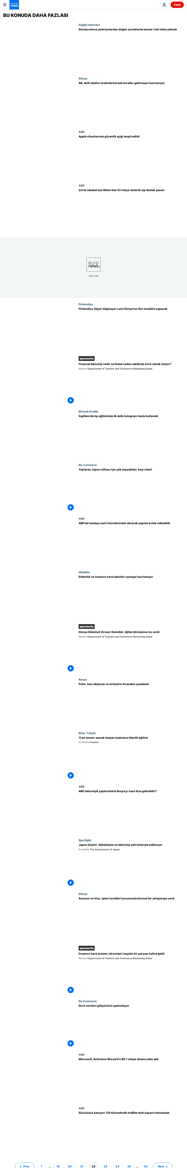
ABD (82, 131)
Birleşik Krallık (88, 411)
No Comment (88, 464)
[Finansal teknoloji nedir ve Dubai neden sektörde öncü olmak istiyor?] (131, 383)
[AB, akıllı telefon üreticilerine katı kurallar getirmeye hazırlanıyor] (131, 103)
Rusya (83, 679)
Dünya (83, 78)
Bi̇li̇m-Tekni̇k (87, 733)
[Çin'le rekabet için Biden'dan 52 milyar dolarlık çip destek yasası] (131, 211)
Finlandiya (86, 304)
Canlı (177, 4)
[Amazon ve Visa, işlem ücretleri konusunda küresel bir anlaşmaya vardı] (131, 919)
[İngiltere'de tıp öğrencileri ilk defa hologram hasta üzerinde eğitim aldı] (131, 437)
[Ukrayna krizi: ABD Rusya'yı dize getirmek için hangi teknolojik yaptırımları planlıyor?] (131, 812)
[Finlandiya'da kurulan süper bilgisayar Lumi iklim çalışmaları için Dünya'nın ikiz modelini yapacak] (131, 329)
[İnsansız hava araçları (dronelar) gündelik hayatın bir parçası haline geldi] (131, 973)
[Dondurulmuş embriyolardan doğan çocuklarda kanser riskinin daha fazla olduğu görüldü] (131, 50)
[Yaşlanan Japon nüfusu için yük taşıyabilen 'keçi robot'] (131, 490)
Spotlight (85, 840)
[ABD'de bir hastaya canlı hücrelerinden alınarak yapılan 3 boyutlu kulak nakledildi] (131, 544)
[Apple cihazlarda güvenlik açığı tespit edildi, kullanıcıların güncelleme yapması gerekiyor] (131, 157)
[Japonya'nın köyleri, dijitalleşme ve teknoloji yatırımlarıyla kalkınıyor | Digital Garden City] (131, 865)
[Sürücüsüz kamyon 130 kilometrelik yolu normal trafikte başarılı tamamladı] (131, 1133)
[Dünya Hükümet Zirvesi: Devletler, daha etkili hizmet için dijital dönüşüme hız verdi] (131, 651)
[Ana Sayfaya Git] (14, 4)
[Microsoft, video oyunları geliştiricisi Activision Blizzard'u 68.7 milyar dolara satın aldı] (131, 1080)
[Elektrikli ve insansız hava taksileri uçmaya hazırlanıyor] (131, 597)
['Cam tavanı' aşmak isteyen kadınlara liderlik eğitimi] (131, 758)
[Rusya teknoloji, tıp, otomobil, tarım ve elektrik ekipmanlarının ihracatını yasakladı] (131, 705)
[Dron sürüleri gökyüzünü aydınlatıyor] (131, 1026)
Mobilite (84, 572)
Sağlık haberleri (89, 24)
